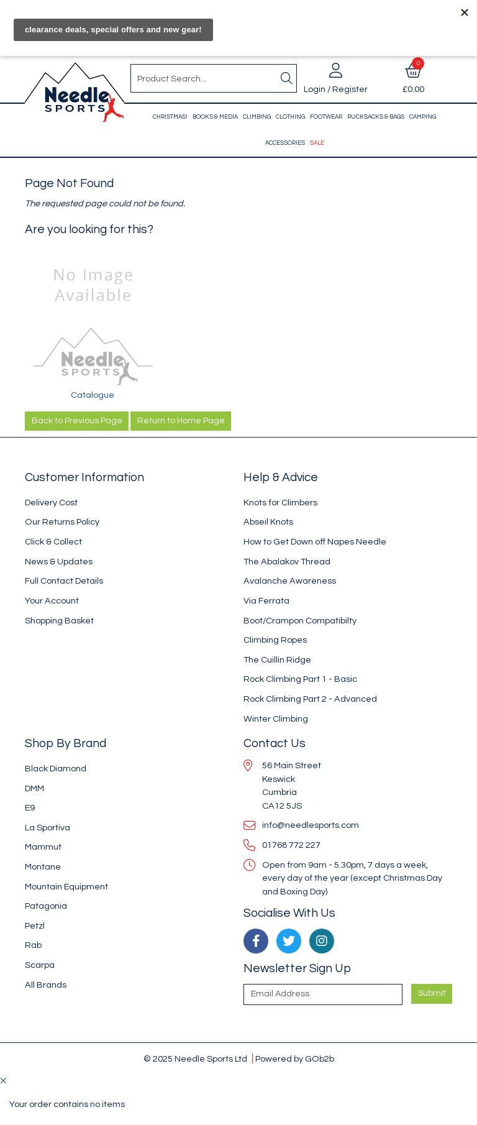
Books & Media (215, 117)
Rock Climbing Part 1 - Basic (300, 679)
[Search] (286, 78)
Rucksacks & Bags (375, 117)
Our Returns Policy (62, 521)
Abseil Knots (268, 521)
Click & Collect (53, 541)
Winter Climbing (275, 718)
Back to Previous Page (77, 420)
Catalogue (92, 395)
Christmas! (170, 117)
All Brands (45, 985)
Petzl (35, 925)
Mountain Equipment (66, 886)
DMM (34, 788)
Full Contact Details (64, 580)
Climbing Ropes (275, 640)
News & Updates (59, 561)
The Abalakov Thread (286, 561)
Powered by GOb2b (294, 1058)
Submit (432, 993)
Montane (43, 866)
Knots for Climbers (280, 502)
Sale (317, 143)
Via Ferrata (266, 600)
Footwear (326, 117)
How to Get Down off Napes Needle (314, 541)
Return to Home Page (181, 420)
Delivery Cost (51, 502)
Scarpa (40, 965)
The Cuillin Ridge (277, 659)
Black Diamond (55, 768)
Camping (422, 117)
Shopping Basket (59, 620)
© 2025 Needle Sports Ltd (195, 1058)
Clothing (290, 117)
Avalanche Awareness (289, 580)
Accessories (285, 143)
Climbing (257, 117)
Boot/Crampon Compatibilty (300, 620)
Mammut (43, 847)
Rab (33, 945)
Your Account (52, 600)
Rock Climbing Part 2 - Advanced (310, 699)
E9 (30, 807)
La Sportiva (47, 827)
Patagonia (46, 906)
